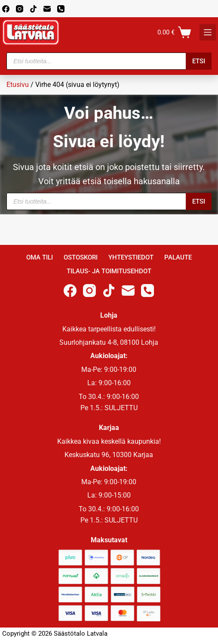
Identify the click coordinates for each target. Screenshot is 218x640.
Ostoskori (81, 257)
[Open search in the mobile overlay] (109, 61)
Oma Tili (39, 257)
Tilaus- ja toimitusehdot (109, 271)
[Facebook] (5, 8)
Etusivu (17, 84)
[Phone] (60, 8)
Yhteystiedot (131, 257)
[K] (208, 32)
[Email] (47, 8)
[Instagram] (19, 8)
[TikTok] (33, 8)
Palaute (178, 257)
